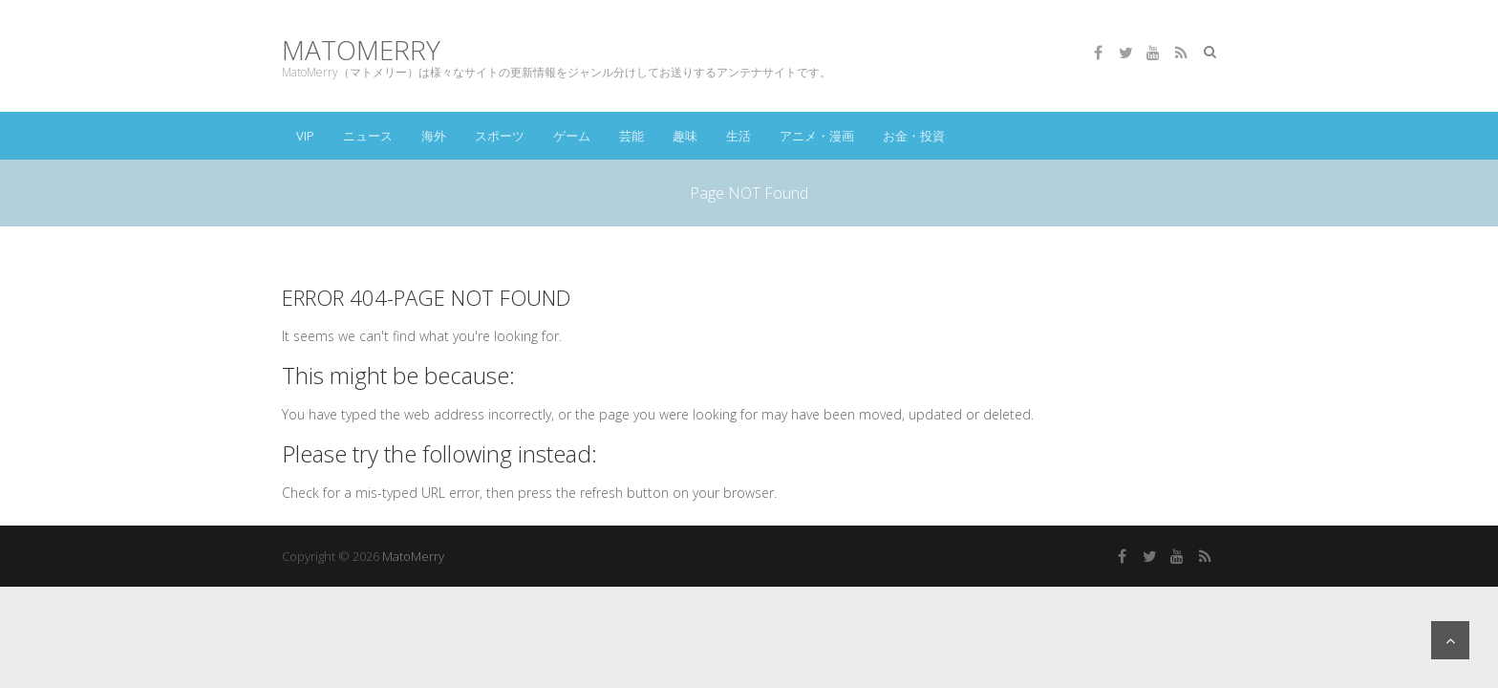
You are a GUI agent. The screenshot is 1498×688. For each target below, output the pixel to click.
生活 (738, 135)
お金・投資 (914, 135)
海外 (433, 135)
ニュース (368, 135)
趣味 (685, 135)
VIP (305, 135)
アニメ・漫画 (817, 135)
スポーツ (499, 135)
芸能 (631, 135)
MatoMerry (361, 50)
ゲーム (571, 135)
